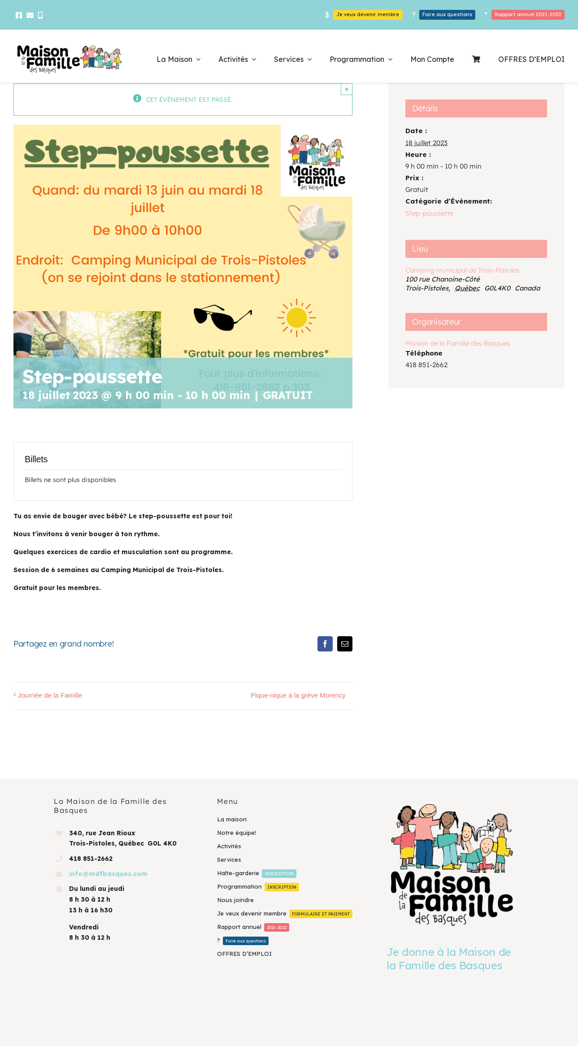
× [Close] (347, 89)
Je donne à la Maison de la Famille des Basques (449, 958)
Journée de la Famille (50, 695)
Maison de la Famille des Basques (457, 343)
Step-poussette (429, 213)
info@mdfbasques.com (108, 874)
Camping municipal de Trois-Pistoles (462, 270)
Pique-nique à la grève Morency (298, 695)
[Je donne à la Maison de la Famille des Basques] (452, 864)
